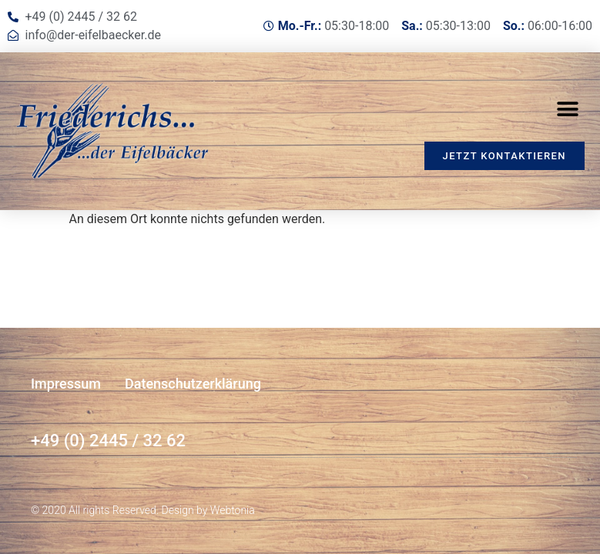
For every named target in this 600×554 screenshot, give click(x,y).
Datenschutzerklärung (193, 383)
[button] (567, 109)
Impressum (66, 383)
